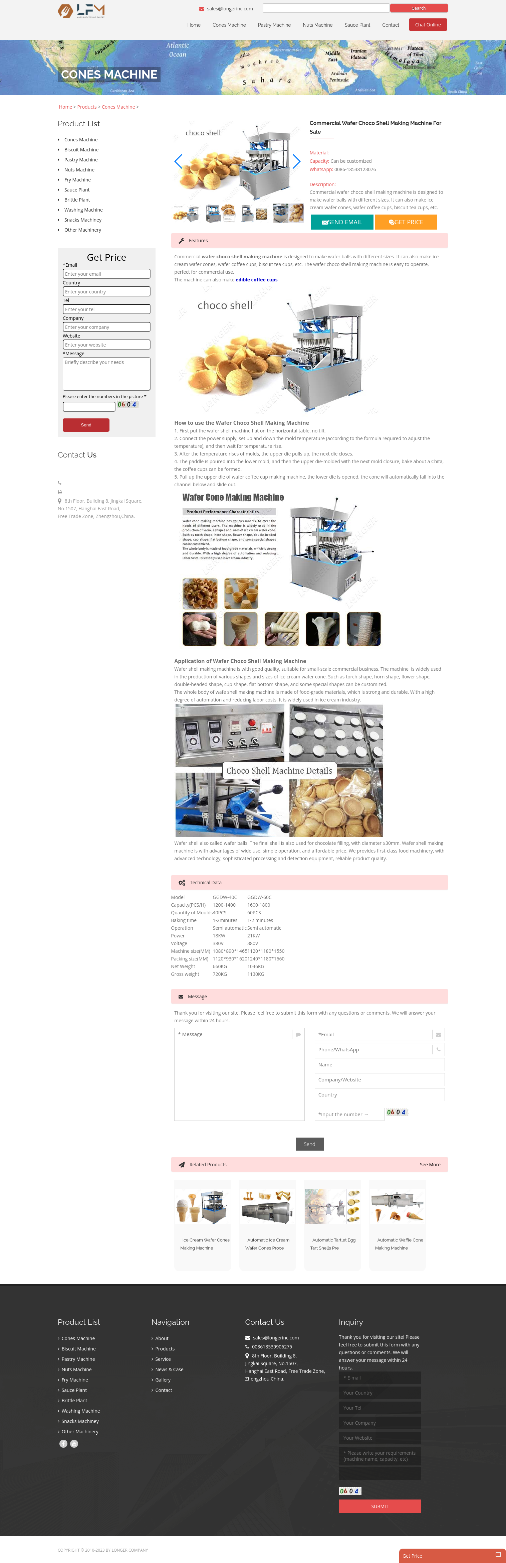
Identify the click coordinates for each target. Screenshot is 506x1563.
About (160, 1339)
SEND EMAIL (342, 222)
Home (194, 25)
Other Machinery (78, 1432)
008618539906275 (83, 483)
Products (87, 107)
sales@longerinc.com (226, 8)
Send (86, 424)
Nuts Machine (318, 25)
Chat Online (428, 24)
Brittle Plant (72, 1401)
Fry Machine (73, 1380)
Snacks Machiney (78, 1422)
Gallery (161, 1380)
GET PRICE (406, 222)
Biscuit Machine (77, 1349)
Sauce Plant (357, 25)
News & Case (168, 1370)
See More (430, 1164)
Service (161, 1359)
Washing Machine (79, 1411)
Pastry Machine (274, 25)
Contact (391, 25)
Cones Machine (229, 25)
